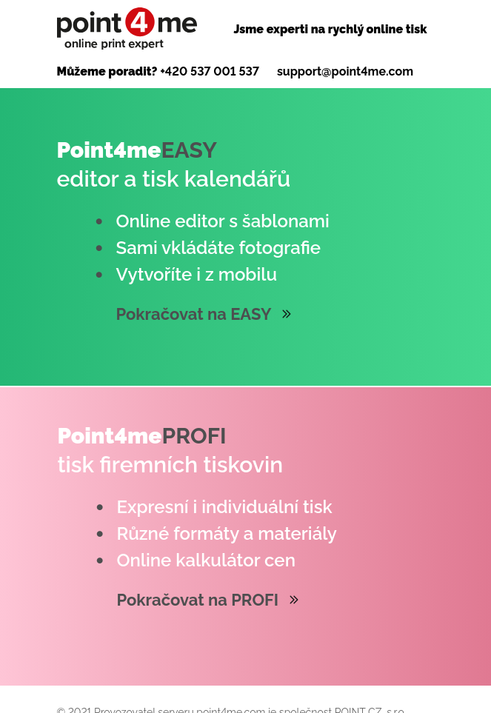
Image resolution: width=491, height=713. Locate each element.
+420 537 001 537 (209, 71)
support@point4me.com (345, 71)
